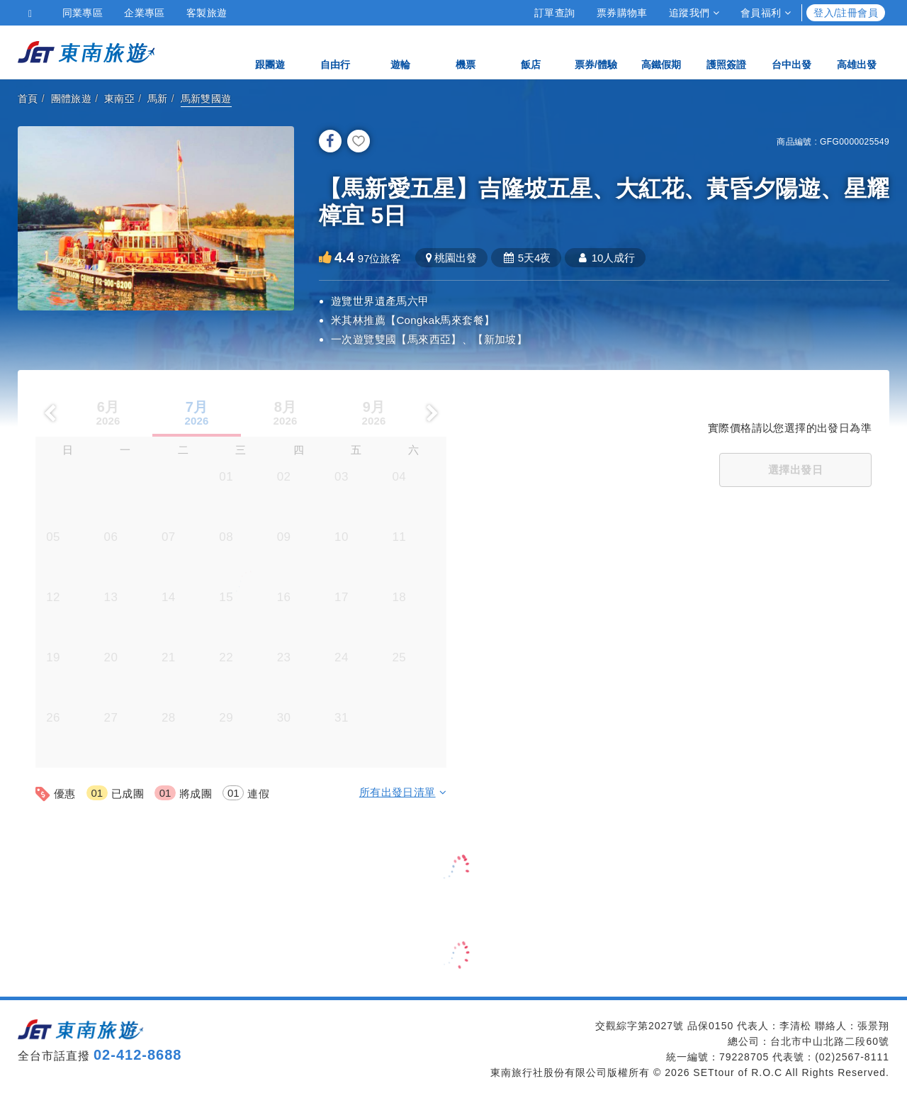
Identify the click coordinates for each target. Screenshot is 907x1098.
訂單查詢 (554, 12)
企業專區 (144, 12)
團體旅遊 (71, 98)
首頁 (28, 98)
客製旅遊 (206, 12)
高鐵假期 (661, 51)
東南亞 (119, 98)
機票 (465, 51)
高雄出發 (857, 51)
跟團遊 (270, 51)
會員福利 (765, 12)
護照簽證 (726, 51)
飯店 (531, 51)
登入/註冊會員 (845, 12)
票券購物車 (622, 12)
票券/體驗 (596, 51)
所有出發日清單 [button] (402, 792)
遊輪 (400, 51)
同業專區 (82, 12)
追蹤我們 (694, 12)
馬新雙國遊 (206, 98)
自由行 (335, 51)
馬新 (157, 98)
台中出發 (791, 51)
